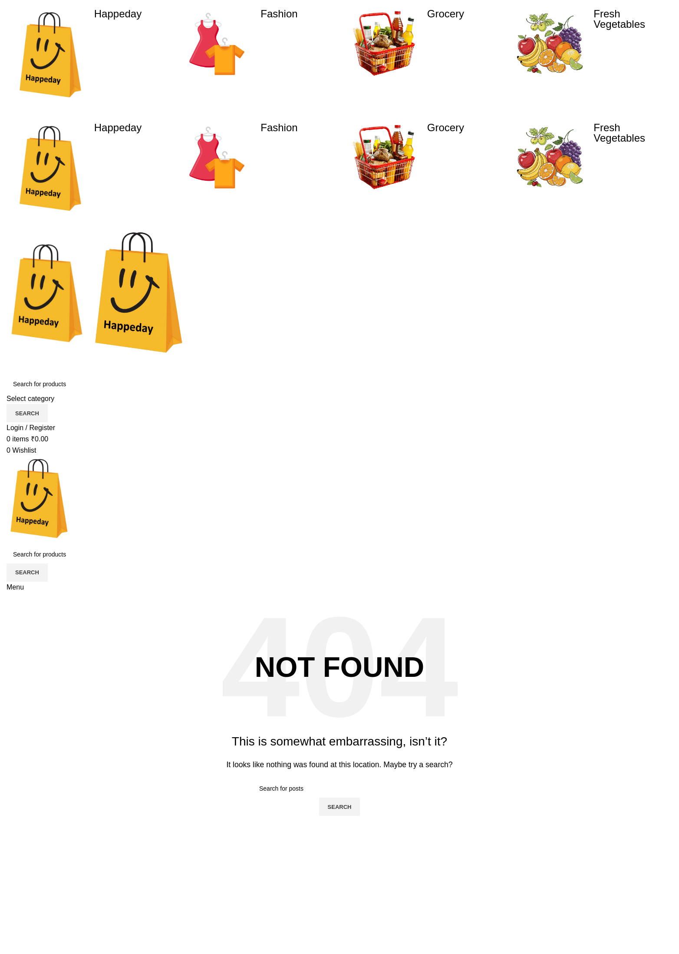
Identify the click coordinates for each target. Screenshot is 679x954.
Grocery (445, 14)
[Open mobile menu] (15, 587)
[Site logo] (48, 295)
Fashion (278, 14)
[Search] (339, 384)
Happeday (118, 14)
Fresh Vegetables (619, 19)
